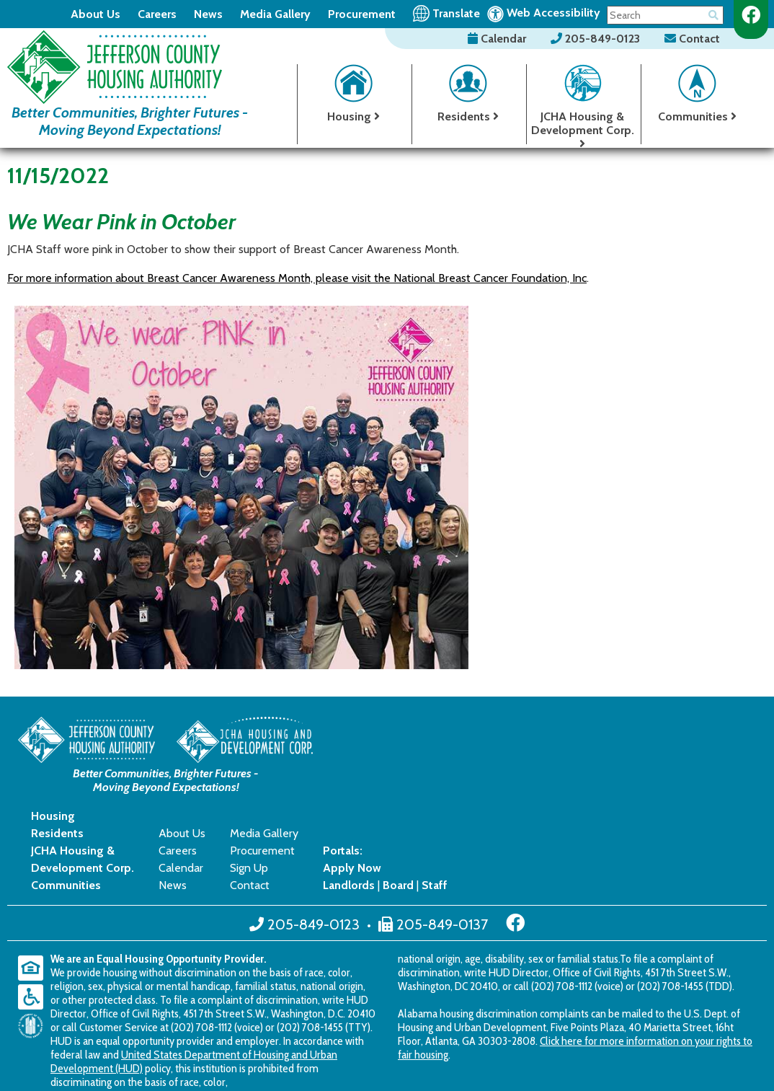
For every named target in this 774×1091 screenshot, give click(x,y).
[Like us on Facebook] (751, 15)
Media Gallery (275, 14)
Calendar (498, 38)
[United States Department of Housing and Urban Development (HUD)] (34, 932)
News (208, 14)
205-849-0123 (597, 38)
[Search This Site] (665, 15)
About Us (95, 14)
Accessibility (351, 1021)
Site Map (291, 1021)
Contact (692, 38)
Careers (157, 14)
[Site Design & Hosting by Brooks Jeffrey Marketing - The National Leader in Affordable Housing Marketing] (680, 1020)
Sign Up (557, 774)
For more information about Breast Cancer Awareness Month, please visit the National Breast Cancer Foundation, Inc (297, 278)
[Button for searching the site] (713, 12)
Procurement (362, 14)
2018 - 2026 (50, 1021)
